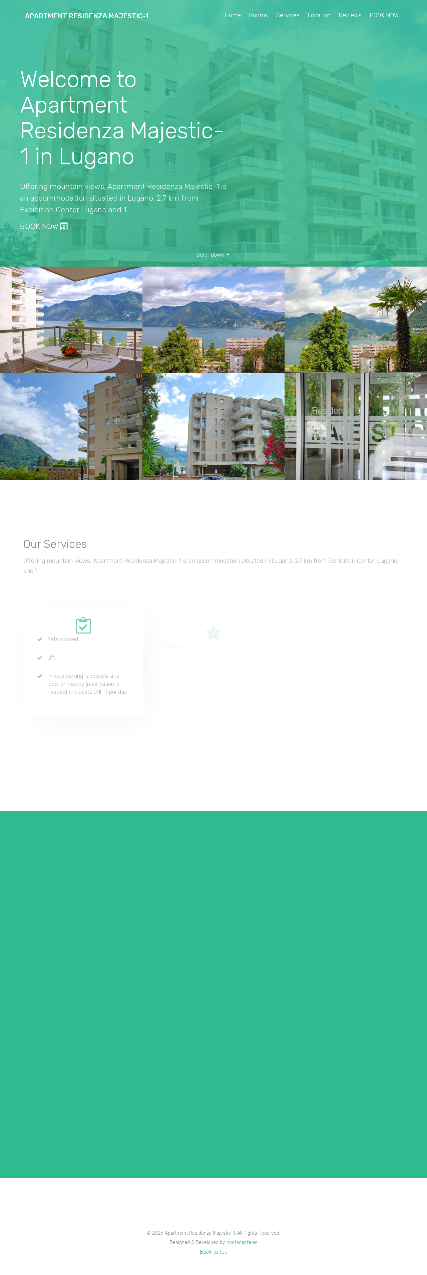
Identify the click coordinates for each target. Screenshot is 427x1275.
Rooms (258, 15)
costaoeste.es (242, 1242)
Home (233, 15)
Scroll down (213, 255)
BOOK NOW (384, 15)
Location (319, 15)
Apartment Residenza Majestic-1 (86, 16)
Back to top (214, 1252)
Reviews (350, 15)
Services (288, 15)
